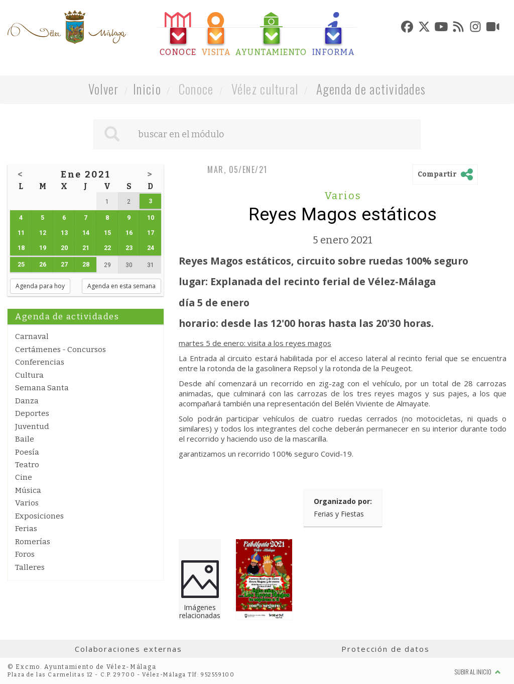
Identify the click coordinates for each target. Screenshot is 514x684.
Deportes (32, 413)
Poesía (27, 452)
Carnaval (32, 336)
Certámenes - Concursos (60, 349)
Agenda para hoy (40, 286)
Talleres (30, 567)
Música (28, 490)
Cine (23, 477)
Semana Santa (42, 387)
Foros (25, 554)
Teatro (27, 464)
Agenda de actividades (371, 88)
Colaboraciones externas (128, 649)
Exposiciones (39, 516)
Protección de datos (385, 649)
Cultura (29, 375)
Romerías (32, 541)
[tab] (178, 34)
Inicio (147, 88)
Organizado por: (343, 501)
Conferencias (39, 362)
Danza (27, 400)
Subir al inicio (478, 671)
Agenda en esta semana (121, 286)
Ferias (26, 528)
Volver (103, 88)
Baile (24, 439)
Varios (27, 502)
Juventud (32, 426)
